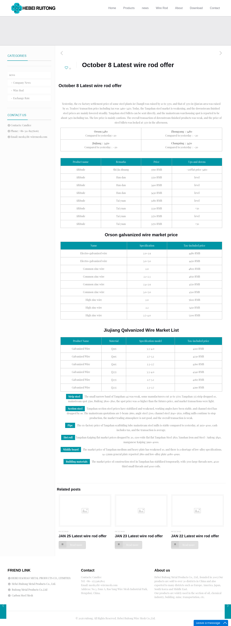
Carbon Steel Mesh (22, 595)
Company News (22, 82)
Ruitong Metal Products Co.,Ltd (29, 589)
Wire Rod (18, 90)
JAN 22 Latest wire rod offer (195, 536)
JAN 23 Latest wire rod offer (139, 536)
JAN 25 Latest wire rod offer (83, 536)
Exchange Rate (21, 98)
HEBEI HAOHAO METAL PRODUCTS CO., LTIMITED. (41, 578)
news (12, 75)
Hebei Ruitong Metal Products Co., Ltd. (34, 584)
